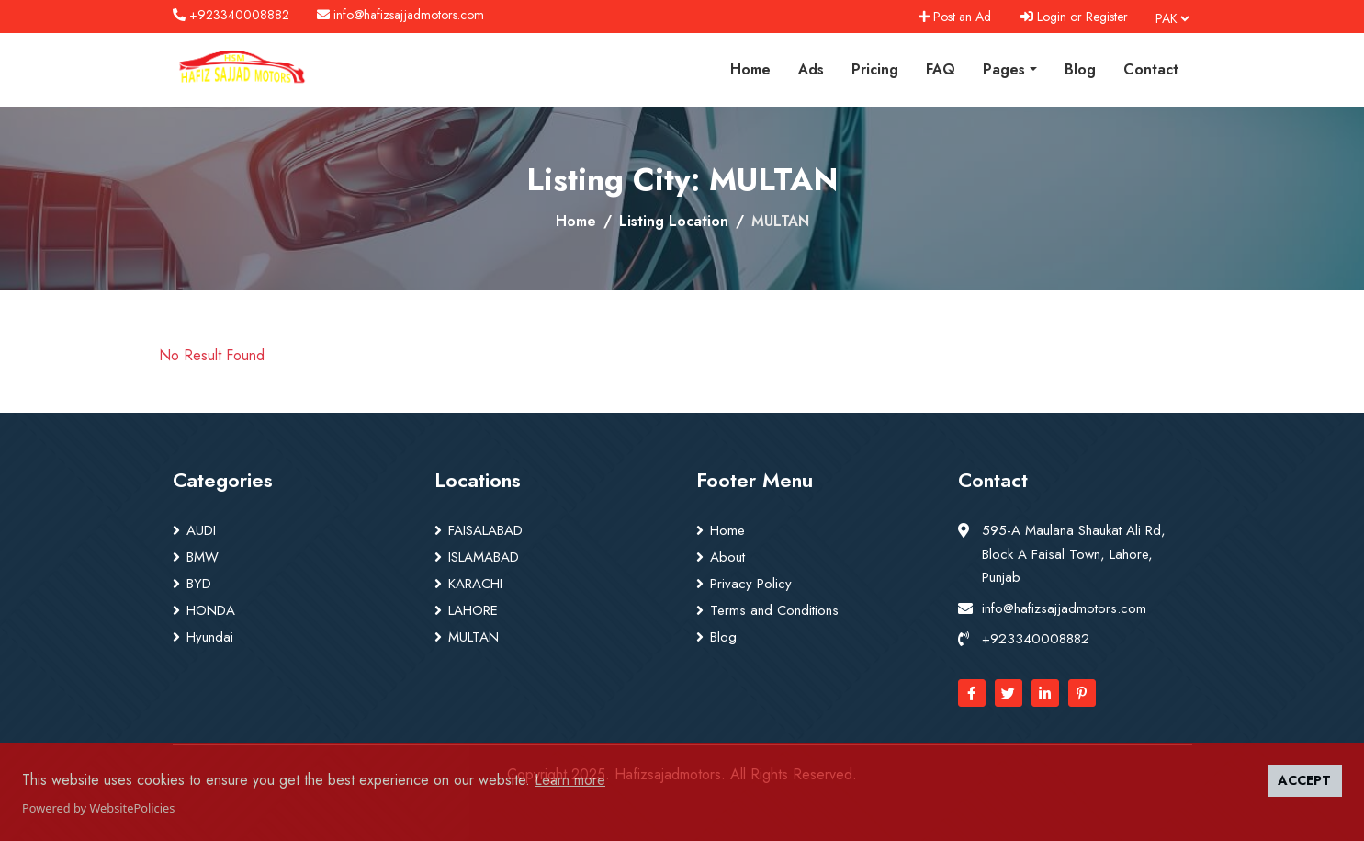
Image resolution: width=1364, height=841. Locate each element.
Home (750, 69)
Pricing (874, 69)
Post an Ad (955, 16)
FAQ (940, 69)
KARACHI (475, 584)
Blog (1080, 69)
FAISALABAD (485, 530)
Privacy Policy (751, 584)
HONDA (210, 610)
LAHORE (473, 610)
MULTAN (473, 637)
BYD (198, 584)
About (727, 557)
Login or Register (1074, 16)
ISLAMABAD (483, 557)
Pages (1004, 69)
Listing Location (673, 221)
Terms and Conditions (774, 610)
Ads (811, 69)
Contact (1150, 69)
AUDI (201, 530)
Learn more (570, 779)
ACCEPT (1304, 780)
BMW (202, 557)
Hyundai (209, 637)
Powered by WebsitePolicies (98, 808)
